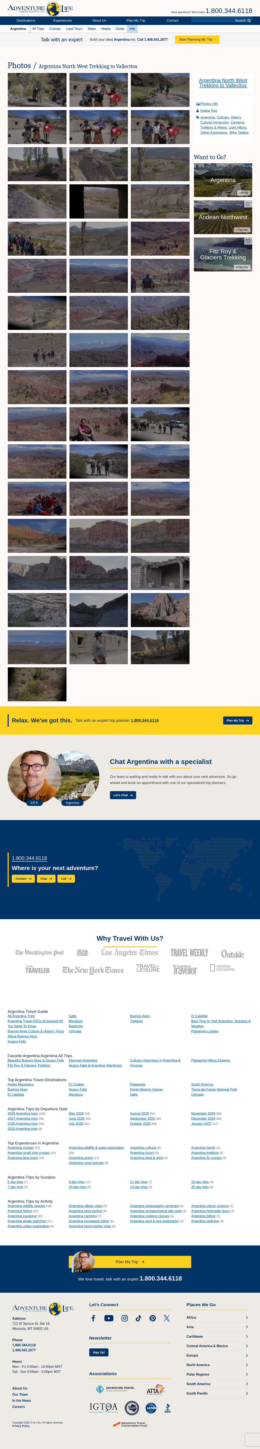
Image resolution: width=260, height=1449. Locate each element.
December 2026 (203, 1118)
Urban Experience (214, 132)
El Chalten (76, 1084)
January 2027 (201, 1123)
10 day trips (77, 1187)
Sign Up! (99, 1352)
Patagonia (137, 1084)
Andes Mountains (21, 1084)
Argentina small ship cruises (29, 1153)
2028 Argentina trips (23, 1123)
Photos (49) (209, 104)
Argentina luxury (142, 1153)
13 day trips (139, 1187)
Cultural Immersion (214, 122)
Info (132, 29)
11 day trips (139, 1182)
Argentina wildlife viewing (26, 1206)
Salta (72, 1016)
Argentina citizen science (210, 1206)
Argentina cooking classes (149, 1216)
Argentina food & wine (146, 1158)
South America (202, 1084)
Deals (120, 29)
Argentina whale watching (27, 1221)
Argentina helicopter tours (210, 1211)
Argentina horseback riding (89, 1221)
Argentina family (203, 1147)
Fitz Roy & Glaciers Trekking (29, 1065)
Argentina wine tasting (85, 1211)
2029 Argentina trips (23, 1129)
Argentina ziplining (205, 1221)
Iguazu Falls (17, 1041)
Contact (172, 20)
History (236, 117)
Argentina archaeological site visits (156, 1211)
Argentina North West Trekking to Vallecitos (223, 83)
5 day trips (15, 1182)
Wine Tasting (239, 132)
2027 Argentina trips (23, 1118)
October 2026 (140, 1123)
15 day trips (200, 1182)
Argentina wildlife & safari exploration (96, 1147)
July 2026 (76, 1123)
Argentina (18, 29)
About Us (99, 20)
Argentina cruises (21, 1147)
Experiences (62, 20)
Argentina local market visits (90, 1226)
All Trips (38, 29)
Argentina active (81, 1158)
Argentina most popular (86, 1163)
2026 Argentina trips (23, 1113)
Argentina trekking (204, 1153)
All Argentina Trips (21, 1016)
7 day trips (15, 1187)
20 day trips (200, 1187)
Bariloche (76, 1026)
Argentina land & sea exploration (154, 1221)
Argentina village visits (85, 1206)
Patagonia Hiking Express (210, 1060)
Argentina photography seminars (154, 1206)
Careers (18, 1407)
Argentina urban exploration (28, 1226)
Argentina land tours (23, 1158)
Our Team (20, 1394)
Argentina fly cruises (206, 1158)
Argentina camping (83, 1216)
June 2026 (77, 1118)
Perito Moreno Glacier (146, 1089)
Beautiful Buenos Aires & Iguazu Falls (36, 1060)
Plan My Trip (136, 20)
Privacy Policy (20, 1426)
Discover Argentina (83, 1060)
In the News (21, 1400)
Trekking (136, 1021)
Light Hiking (237, 127)
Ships (92, 29)
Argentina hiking (20, 1211)
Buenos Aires (140, 1016)
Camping (237, 122)
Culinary (223, 117)
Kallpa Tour (208, 110)
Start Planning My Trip (195, 39)
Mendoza (76, 1021)
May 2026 (76, 1113)
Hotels (106, 29)
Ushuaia (75, 1031)
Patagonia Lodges (204, 1031)
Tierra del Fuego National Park (214, 1089)
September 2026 (142, 1118)
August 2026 (139, 1113)
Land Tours (74, 29)
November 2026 (203, 1113)
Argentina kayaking (22, 1216)
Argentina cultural (143, 1147)
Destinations (26, 20)
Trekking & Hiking (213, 127)
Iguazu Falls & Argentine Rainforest (95, 1065)
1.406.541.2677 (24, 1350)
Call (152, 39)
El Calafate (199, 1016)
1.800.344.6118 (229, 11)
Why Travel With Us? (130, 938)
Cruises (55, 29)
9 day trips (76, 1182)
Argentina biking (203, 1216)
